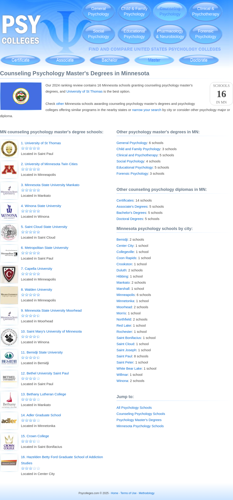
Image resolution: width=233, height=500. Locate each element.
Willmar (122, 374)
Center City (125, 245)
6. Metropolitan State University (44, 248)
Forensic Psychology (132, 173)
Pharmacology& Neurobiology (170, 34)
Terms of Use (128, 493)
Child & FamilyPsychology (134, 11)
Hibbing (122, 276)
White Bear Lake (129, 368)
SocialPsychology (98, 34)
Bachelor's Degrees (131, 213)
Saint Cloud (125, 344)
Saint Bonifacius (128, 338)
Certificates (125, 200)
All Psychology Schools (134, 407)
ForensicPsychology (205, 34)
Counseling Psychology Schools (140, 414)
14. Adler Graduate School (41, 415)
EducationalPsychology (134, 34)
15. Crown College (35, 436)
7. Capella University (36, 268)
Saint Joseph (126, 350)
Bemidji (122, 239)
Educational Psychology (134, 167)
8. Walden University (36, 289)
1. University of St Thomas (41, 143)
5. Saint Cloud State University (44, 227)
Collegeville (125, 252)
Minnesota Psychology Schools (140, 426)
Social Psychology (130, 161)
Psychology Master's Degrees (139, 420)
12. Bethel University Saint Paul (45, 373)
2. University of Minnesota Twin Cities (49, 164)
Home (114, 493)
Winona (122, 381)
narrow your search (146, 110)
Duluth (121, 270)
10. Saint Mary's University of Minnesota (51, 331)
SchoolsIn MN (221, 94)
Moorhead (124, 307)
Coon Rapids (126, 258)
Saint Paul (124, 356)
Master (154, 58)
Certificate (20, 58)
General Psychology (131, 143)
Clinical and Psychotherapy (137, 155)
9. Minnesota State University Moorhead (51, 310)
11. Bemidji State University (42, 352)
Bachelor (109, 58)
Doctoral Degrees (129, 219)
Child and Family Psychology (138, 149)
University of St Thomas (84, 91)
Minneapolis (125, 295)
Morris (121, 313)
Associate (65, 58)
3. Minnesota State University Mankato (50, 185)
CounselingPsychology (170, 11)
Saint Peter (124, 362)
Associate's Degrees (131, 206)
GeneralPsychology (98, 11)
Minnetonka (125, 301)
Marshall (122, 288)
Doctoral (199, 58)
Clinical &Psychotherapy (205, 11)
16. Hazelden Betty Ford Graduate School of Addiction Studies (62, 460)
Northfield (123, 319)
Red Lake (123, 325)
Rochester (124, 331)
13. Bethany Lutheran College (43, 394)
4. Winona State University (41, 206)
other (60, 104)
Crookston (124, 264)
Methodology (146, 493)
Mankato (123, 282)
